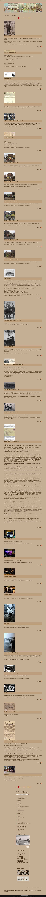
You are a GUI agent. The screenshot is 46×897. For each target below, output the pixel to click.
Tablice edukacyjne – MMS (22, 822)
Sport (18, 820)
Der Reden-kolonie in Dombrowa (12, 711)
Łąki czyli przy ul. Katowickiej (11, 652)
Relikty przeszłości (21, 817)
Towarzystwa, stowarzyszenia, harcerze (24, 823)
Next (41, 7)
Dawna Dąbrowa (3, 1)
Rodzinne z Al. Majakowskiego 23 (12, 673)
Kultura (19, 809)
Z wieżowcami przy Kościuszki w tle (12, 320)
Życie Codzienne (20, 832)
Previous (4, 7)
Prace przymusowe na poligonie (11, 389)
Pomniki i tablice (20, 814)
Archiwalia (19, 800)
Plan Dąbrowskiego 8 (9, 137)
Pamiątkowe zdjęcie (8, 35)
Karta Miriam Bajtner (9, 104)
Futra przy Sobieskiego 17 (10, 52)
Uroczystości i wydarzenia (22, 826)
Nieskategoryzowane (21, 810)
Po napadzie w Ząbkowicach (11, 741)
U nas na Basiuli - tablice (10, 576)
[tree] (22, 816)
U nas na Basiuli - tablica (10, 557)
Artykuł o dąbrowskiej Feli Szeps (11, 441)
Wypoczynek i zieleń (21, 829)
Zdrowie (19, 830)
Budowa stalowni (8, 278)
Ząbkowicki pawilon (8, 774)
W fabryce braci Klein (9, 346)
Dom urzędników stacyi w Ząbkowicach (13, 364)
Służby (19, 819)
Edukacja (19, 804)
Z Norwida (6, 623)
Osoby (19, 813)
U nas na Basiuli (8, 594)
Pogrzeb (6, 692)
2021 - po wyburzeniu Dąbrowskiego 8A (13, 120)
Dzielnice (19, 803)
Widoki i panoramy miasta (22, 827)
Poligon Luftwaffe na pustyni (10, 412)
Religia (19, 816)
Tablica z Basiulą (8, 538)
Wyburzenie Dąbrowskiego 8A (11, 162)
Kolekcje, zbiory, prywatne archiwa (23, 806)
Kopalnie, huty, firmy (21, 807)
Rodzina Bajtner (8, 78)
